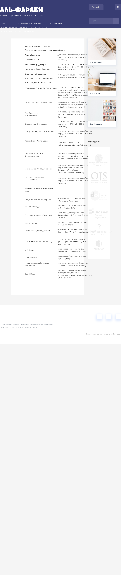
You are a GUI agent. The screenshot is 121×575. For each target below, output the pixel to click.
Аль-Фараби (21, 9)
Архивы (37, 23)
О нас (3, 23)
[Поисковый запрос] (101, 21)
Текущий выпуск (24, 23)
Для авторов (56, 23)
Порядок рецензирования (13, 27)
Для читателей (96, 62)
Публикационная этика (37, 27)
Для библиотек (96, 124)
